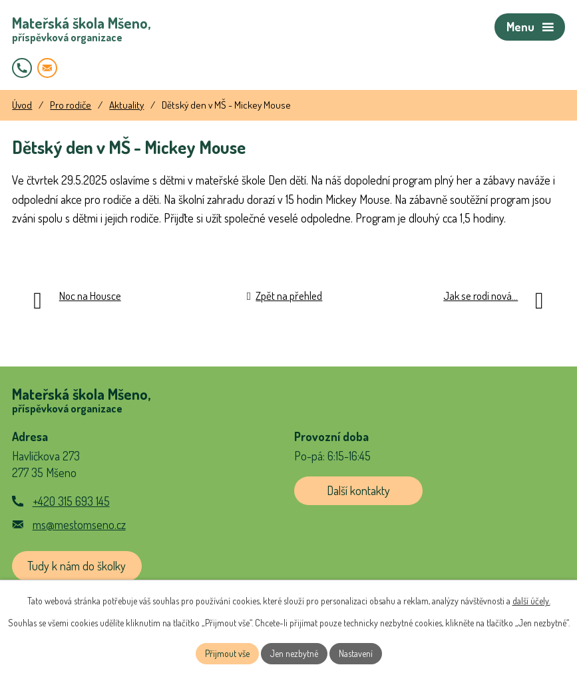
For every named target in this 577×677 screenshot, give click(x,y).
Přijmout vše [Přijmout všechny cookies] (227, 653)
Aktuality (126, 104)
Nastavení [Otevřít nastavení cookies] (356, 653)
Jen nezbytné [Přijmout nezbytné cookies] (294, 653)
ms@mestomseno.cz (79, 524)
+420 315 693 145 (71, 501)
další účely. (531, 600)
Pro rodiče (70, 104)
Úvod (22, 104)
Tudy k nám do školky (76, 565)
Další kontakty (358, 490)
